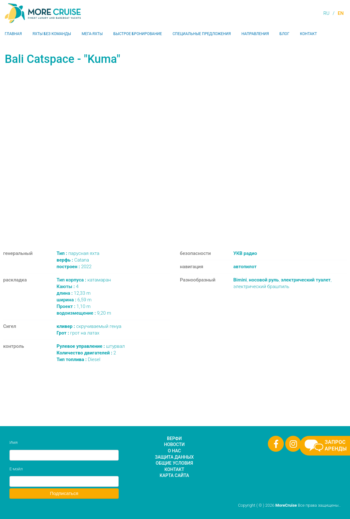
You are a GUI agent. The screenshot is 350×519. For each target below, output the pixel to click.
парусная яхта (77, 253)
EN (341, 13)
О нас (174, 450)
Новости (174, 444)
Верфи (174, 438)
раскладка (15, 280)
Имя (13, 442)
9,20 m (83, 313)
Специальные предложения (202, 34)
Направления (255, 34)
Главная (13, 34)
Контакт (308, 34)
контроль (13, 346)
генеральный (18, 253)
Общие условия (174, 463)
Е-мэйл (16, 469)
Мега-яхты (92, 34)
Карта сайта (174, 475)
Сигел (9, 326)
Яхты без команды (52, 34)
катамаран (83, 280)
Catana (72, 260)
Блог (284, 34)
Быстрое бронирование (137, 34)
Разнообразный (198, 280)
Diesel (78, 359)
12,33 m (73, 293)
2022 (74, 266)
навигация (191, 266)
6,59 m (74, 300)
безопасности (195, 253)
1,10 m (73, 306)
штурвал (90, 346)
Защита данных (174, 457)
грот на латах (77, 333)
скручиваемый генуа (88, 326)
